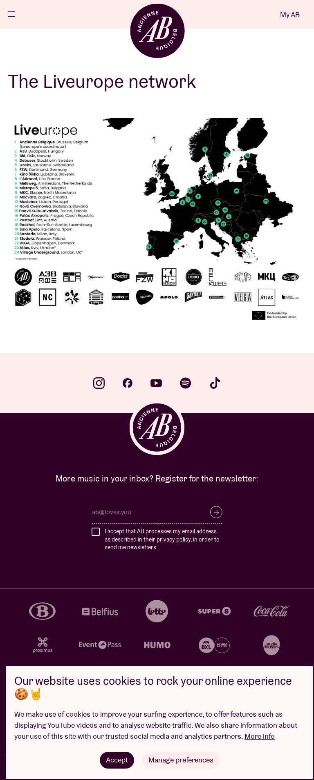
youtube (156, 383)
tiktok (215, 383)
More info (259, 736)
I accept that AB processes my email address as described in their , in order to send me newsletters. (162, 539)
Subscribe (216, 512)
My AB (290, 14)
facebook (127, 383)
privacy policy (174, 539)
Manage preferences (180, 759)
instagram (99, 383)
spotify (185, 383)
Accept (117, 759)
